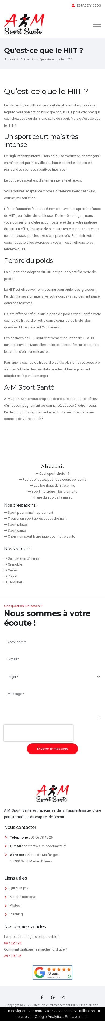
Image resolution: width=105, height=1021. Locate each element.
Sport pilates (18, 524)
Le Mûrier (15, 582)
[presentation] (38, 733)
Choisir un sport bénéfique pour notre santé (41, 536)
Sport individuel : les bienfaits (54, 491)
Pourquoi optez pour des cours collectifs (54, 479)
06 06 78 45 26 (42, 837)
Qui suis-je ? (19, 888)
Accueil (10, 59)
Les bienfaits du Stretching (54, 485)
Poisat (13, 576)
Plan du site (89, 1005)
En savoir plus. (77, 1016)
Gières (13, 570)
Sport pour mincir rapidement (30, 513)
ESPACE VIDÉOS (86, 5)
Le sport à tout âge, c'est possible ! (31, 937)
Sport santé (17, 530)
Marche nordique (23, 897)
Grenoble (15, 564)
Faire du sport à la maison (54, 497)
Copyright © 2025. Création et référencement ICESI (42, 1005)
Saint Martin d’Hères (23, 558)
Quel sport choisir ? (54, 473)
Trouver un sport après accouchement (37, 518)
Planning (16, 914)
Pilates (15, 905)
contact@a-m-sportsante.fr (45, 846)
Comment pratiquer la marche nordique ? (35, 949)
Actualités (27, 59)
